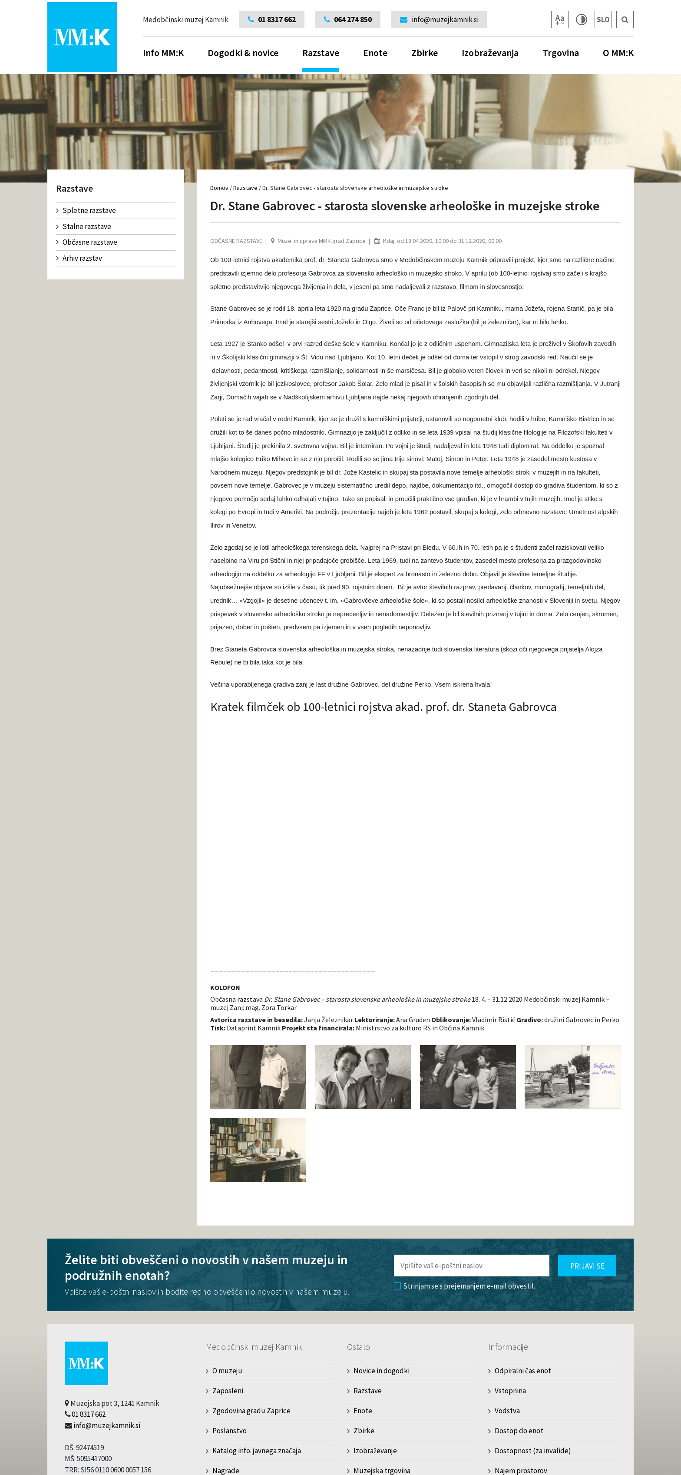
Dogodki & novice (243, 53)
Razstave (320, 59)
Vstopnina (510, 1390)
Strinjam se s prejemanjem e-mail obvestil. (464, 1286)
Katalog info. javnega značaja (256, 1450)
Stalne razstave (83, 226)
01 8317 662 (89, 1414)
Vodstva (507, 1410)
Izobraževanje (375, 1450)
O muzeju (227, 1370)
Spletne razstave (86, 210)
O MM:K (618, 53)
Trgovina (560, 53)
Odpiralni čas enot (523, 1370)
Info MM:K (163, 53)
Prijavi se (587, 1266)
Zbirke (424, 53)
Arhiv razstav (79, 258)
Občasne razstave (86, 242)
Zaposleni (227, 1390)
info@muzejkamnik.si (106, 1425)
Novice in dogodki (382, 1370)
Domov (219, 188)
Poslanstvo (229, 1430)
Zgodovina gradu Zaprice (251, 1410)
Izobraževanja (490, 53)
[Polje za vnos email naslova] (471, 1265)
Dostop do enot (519, 1430)
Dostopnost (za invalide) (533, 1450)
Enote (375, 53)
